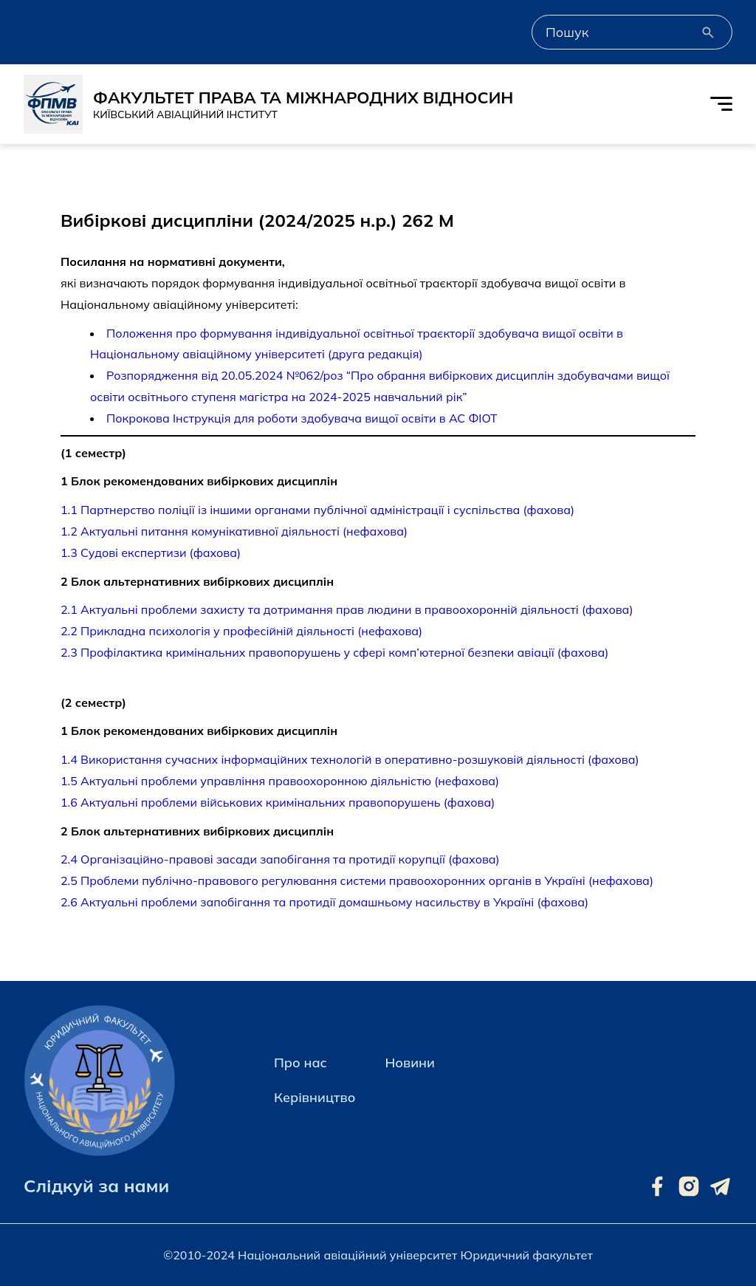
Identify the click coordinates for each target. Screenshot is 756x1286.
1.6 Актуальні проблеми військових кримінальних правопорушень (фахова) (278, 802)
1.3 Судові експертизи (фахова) (151, 552)
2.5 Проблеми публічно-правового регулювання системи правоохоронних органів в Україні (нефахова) (357, 880)
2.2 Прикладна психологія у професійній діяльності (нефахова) (241, 630)
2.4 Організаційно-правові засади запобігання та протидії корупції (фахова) (280, 859)
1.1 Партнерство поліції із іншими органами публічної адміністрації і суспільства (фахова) (317, 509)
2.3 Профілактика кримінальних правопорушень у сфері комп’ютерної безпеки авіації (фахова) (334, 652)
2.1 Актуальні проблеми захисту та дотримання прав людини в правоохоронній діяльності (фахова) (347, 609)
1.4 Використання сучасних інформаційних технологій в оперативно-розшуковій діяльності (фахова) (350, 759)
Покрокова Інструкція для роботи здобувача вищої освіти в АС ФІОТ (302, 418)
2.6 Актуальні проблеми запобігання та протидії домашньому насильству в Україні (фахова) (324, 902)
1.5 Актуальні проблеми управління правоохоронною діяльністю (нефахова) (280, 780)
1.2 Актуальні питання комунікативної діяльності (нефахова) (234, 531)
